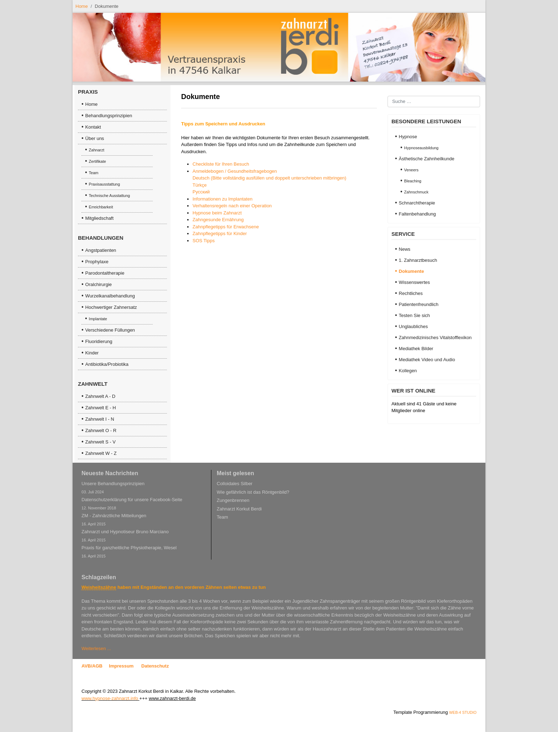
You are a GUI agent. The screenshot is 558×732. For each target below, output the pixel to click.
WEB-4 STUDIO (463, 712)
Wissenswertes (414, 282)
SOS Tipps (204, 240)
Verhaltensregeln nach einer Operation (232, 205)
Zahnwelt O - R (100, 430)
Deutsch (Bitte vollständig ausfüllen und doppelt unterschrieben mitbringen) (269, 178)
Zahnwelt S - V (100, 442)
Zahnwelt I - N (99, 419)
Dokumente (411, 271)
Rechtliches (411, 293)
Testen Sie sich (414, 315)
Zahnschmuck (416, 192)
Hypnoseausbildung (421, 148)
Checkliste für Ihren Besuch (221, 164)
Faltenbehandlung (417, 214)
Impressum (121, 666)
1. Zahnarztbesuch (418, 260)
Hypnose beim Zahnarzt (217, 213)
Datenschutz (155, 666)
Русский (201, 191)
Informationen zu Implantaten (222, 199)
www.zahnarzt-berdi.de (172, 698)
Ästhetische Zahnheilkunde (426, 158)
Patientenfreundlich (418, 304)
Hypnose (408, 136)
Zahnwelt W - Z (101, 453)
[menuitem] (122, 104)
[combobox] (434, 101)
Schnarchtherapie (417, 203)
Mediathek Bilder (416, 348)
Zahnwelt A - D (100, 396)
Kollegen (408, 370)
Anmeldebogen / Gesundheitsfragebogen (235, 171)
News (405, 249)
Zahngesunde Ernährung (218, 219)
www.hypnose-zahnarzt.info (109, 698)
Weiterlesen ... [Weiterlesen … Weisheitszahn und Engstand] (96, 648)
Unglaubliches (413, 326)
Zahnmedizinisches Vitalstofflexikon (435, 337)
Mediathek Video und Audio (427, 359)
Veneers (411, 170)
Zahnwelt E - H (100, 407)
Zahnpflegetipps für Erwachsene (226, 226)
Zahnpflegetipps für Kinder (220, 233)
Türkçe (200, 185)
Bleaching (412, 181)
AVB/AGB (91, 666)
